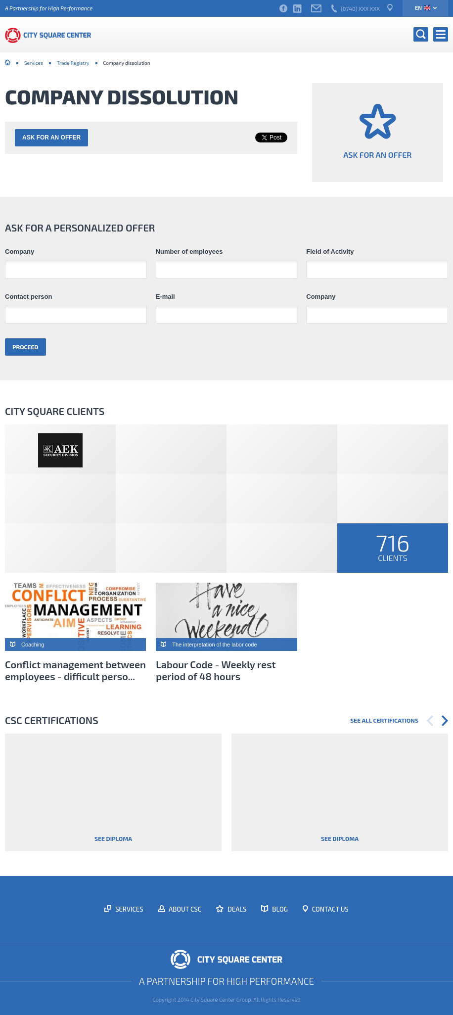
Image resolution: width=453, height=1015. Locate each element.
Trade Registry (73, 63)
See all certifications (384, 720)
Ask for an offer (51, 137)
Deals (236, 909)
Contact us (330, 909)
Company (19, 251)
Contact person (28, 296)
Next (445, 720)
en (422, 7)
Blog (279, 909)
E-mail (165, 296)
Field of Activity (330, 251)
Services (33, 63)
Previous (430, 720)
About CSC (185, 909)
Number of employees (189, 251)
